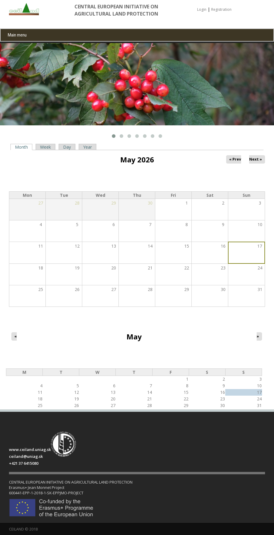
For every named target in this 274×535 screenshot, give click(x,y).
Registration (221, 9)
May (134, 337)
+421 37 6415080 (23, 463)
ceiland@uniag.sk (26, 456)
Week (45, 147)
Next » (255, 159)
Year (87, 147)
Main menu (17, 35)
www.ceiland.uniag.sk (30, 449)
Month (22, 147)
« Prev (235, 159)
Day (67, 147)
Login (201, 9)
